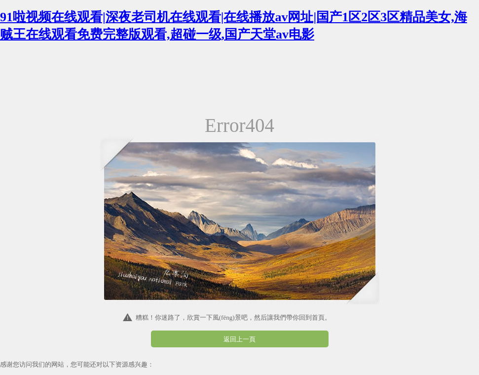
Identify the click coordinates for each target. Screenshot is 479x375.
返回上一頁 (239, 339)
